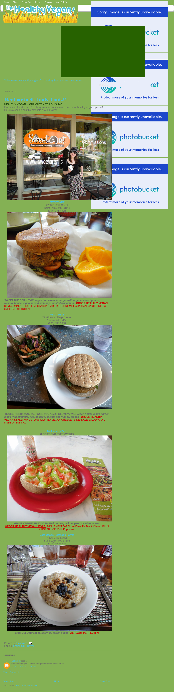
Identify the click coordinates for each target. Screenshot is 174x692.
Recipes (38, 2)
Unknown (22, 643)
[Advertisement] (99, 51)
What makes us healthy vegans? (22, 80)
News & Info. (61, 2)
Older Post (105, 681)
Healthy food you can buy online (63, 80)
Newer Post (8, 681)
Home (6, 2)
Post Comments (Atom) (27, 685)
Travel (30, 646)
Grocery (48, 2)
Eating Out (26, 2)
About (15, 2)
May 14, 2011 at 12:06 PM (23, 666)
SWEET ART (56, 202)
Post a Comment (11, 672)
